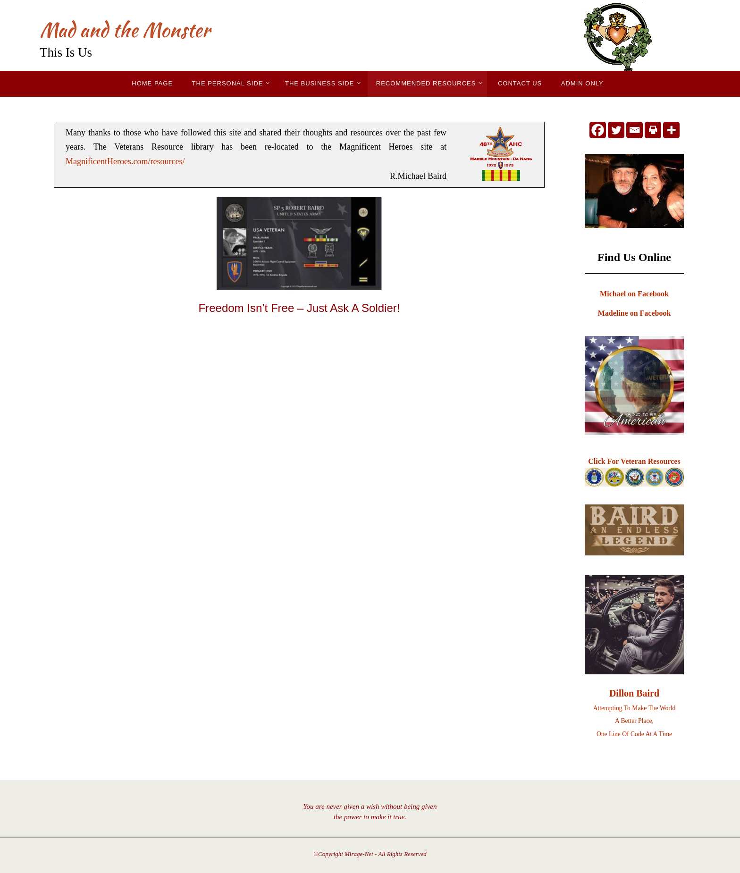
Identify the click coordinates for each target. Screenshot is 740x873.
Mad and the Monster (125, 30)
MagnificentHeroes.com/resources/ (125, 161)
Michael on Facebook (634, 294)
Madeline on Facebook (634, 313)
